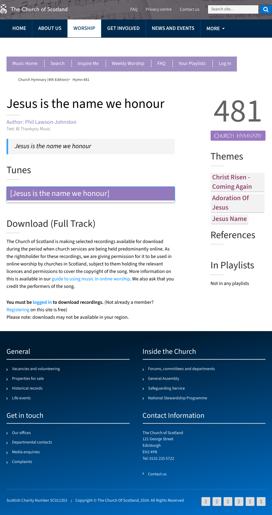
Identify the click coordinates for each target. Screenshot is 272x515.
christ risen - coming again (232, 182)
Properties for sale (28, 379)
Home (19, 28)
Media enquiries (26, 452)
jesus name (229, 219)
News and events (173, 28)
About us (49, 28)
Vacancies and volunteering (36, 369)
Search (57, 63)
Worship (84, 28)
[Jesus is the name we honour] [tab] (90, 193)
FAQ (161, 63)
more (213, 28)
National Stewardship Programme (177, 398)
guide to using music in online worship (91, 279)
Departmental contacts (32, 442)
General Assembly (163, 379)
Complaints (22, 462)
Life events (21, 398)
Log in (225, 63)
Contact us (189, 9)
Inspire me (88, 63)
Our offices (21, 433)
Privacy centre (159, 9)
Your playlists (192, 63)
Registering (17, 310)
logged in (42, 302)
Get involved (123, 28)
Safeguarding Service (166, 389)
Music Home (24, 63)
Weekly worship (128, 63)
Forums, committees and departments (181, 369)
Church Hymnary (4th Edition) (43, 80)
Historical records (27, 389)
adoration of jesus (230, 203)
